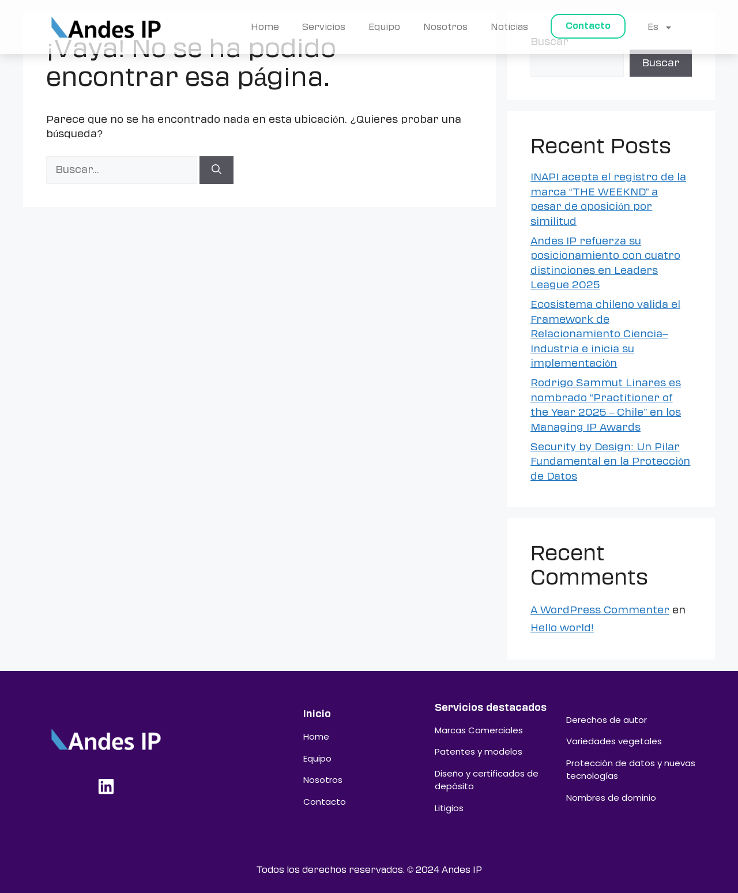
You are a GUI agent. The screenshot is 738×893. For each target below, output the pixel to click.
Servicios (323, 27)
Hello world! (562, 628)
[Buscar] (216, 170)
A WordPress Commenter (599, 610)
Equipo (384, 27)
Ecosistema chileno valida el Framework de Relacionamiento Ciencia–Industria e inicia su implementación (605, 334)
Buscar (661, 63)
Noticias (509, 27)
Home (265, 27)
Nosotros (445, 27)
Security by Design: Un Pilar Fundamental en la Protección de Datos (610, 461)
